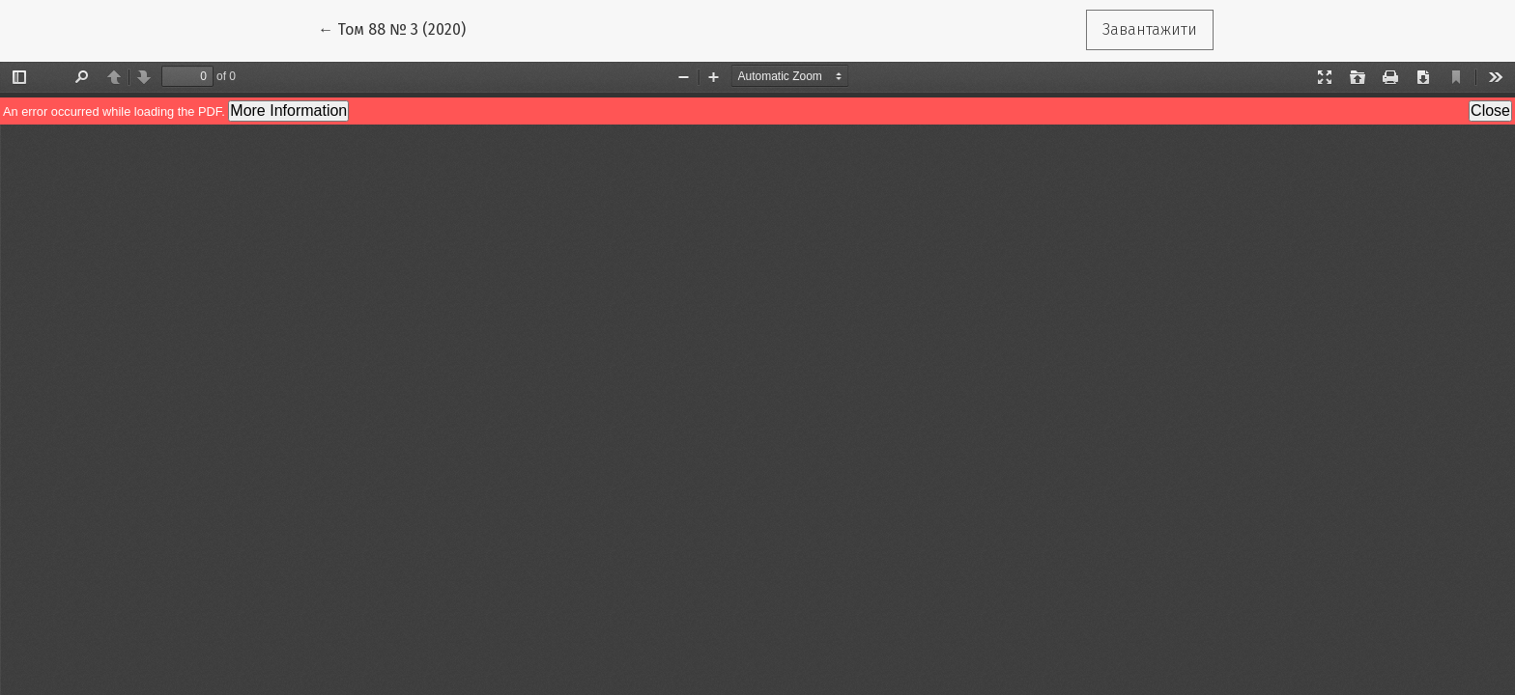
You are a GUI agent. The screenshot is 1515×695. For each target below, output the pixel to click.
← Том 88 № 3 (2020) (400, 28)
